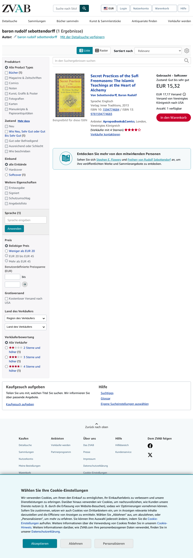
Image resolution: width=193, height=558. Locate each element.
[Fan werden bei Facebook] (150, 446)
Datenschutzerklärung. (45, 531)
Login (123, 8)
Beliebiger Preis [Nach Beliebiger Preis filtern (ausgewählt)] (17, 245)
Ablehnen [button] (76, 543)
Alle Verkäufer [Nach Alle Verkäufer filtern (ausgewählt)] (18, 342)
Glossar (105, 398)
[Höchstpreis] (12, 284)
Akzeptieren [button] (40, 543)
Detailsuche (9, 21)
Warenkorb (25, 472)
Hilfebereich (122, 445)
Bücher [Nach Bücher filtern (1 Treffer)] (13, 72)
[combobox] (66, 8)
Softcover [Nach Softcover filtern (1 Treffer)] (15, 174)
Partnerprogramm (61, 451)
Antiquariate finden (144, 21)
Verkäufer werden (179, 21)
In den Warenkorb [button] (174, 117)
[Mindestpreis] (12, 277)
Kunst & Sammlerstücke (105, 21)
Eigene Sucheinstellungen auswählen (125, 404)
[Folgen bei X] (150, 455)
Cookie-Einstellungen (95, 472)
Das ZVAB (88, 445)
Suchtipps (107, 393)
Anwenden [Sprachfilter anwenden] (14, 228)
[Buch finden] (84, 8)
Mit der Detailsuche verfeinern (82, 37)
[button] (186, 60)
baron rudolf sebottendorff (37, 37)
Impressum (89, 458)
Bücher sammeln (67, 21)
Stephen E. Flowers (108, 159)
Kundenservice (123, 451)
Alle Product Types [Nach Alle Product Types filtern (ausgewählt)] (19, 67)
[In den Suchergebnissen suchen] (122, 60)
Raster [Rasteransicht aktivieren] (101, 51)
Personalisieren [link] (114, 543)
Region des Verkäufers (21, 318)
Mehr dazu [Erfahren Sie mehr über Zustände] (24, 120)
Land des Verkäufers (19, 326)
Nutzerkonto (141, 8)
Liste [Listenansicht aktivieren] (84, 51)
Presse (86, 451)
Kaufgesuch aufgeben (20, 404)
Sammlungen (37, 21)
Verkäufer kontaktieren (105, 134)
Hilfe (183, 8)
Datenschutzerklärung (95, 465)
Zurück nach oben (96, 427)
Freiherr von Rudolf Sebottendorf (149, 159)
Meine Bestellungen (29, 465)
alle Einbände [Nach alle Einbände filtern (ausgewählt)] (16, 164)
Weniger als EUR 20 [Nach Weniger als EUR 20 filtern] (20, 251)
